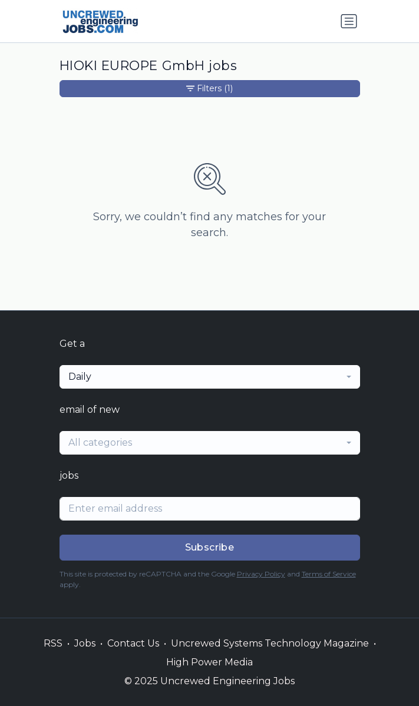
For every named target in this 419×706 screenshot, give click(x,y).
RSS (53, 643)
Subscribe (210, 547)
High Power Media (209, 662)
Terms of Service (329, 573)
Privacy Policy (261, 573)
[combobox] (210, 377)
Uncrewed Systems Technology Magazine (270, 643)
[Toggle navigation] (349, 21)
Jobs (84, 643)
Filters (209, 88)
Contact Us (133, 643)
